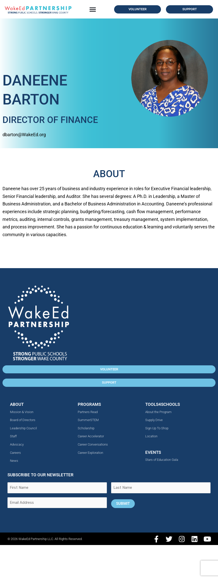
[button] (92, 9)
